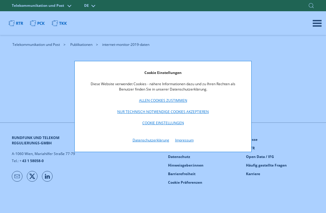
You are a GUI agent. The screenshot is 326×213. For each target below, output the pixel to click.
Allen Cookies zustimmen (163, 100)
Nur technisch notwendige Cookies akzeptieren (163, 111)
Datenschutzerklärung (151, 140)
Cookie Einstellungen (163, 122)
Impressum (184, 140)
